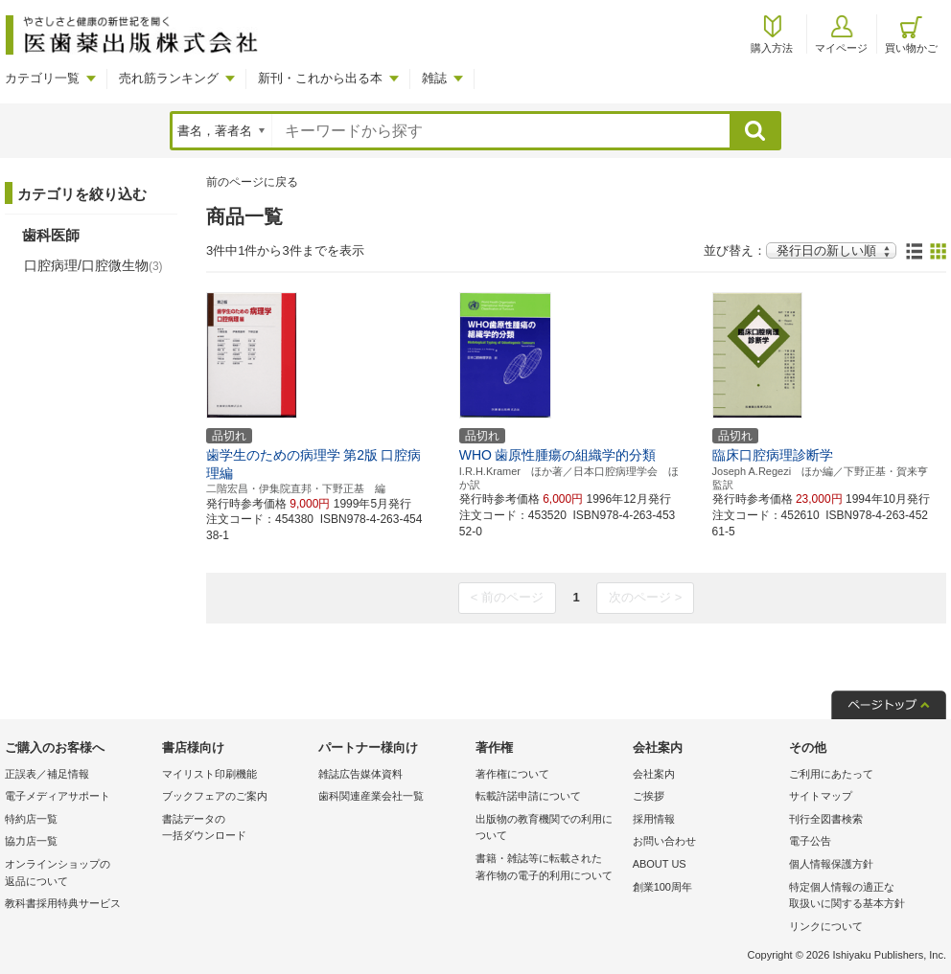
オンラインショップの (78, 874)
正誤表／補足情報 (47, 774)
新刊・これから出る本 (320, 78)
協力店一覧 (31, 841)
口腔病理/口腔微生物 (93, 265)
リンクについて (826, 926)
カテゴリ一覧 (42, 78)
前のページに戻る (252, 182)
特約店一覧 (31, 819)
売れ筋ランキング (169, 78)
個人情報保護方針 (831, 864)
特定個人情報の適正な (863, 897)
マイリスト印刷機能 (209, 774)
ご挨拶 (648, 796)
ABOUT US (659, 864)
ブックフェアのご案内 (214, 796)
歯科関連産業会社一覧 (371, 796)
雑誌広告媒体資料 (360, 774)
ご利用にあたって (831, 774)
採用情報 (654, 819)
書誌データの (236, 829)
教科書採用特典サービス (63, 903)
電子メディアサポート (57, 796)
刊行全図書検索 (826, 819)
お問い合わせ (664, 841)
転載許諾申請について (528, 796)
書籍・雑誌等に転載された (549, 868)
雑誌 (434, 78)
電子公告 (810, 841)
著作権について (512, 774)
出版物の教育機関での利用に (549, 829)
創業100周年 (662, 887)
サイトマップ (820, 796)
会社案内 (654, 774)
